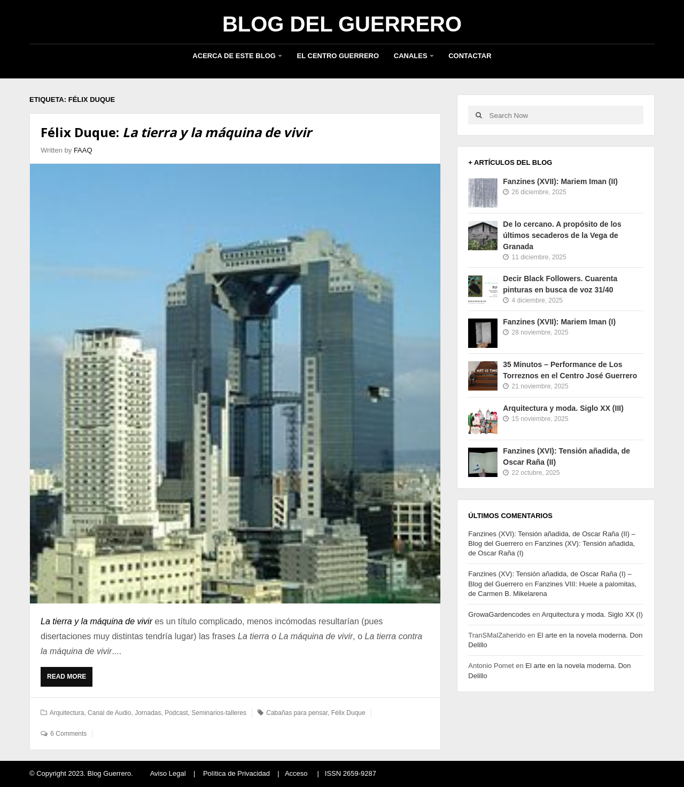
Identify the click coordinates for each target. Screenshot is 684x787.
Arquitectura (67, 713)
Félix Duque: (176, 132)
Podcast (176, 713)
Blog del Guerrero (342, 24)
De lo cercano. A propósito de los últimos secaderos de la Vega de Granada (562, 235)
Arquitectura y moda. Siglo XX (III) (563, 408)
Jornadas (148, 713)
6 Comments (68, 733)
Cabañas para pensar (297, 713)
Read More (69, 679)
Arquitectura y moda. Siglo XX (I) (592, 614)
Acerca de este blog (234, 56)
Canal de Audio (109, 713)
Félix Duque (348, 713)
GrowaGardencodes (499, 614)
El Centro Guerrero (338, 56)
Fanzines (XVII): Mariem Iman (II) (560, 181)
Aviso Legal (168, 773)
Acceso (296, 773)
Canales (411, 56)
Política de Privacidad (236, 773)
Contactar (469, 56)
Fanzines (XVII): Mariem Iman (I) (559, 321)
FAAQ (83, 150)
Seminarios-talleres (218, 713)
